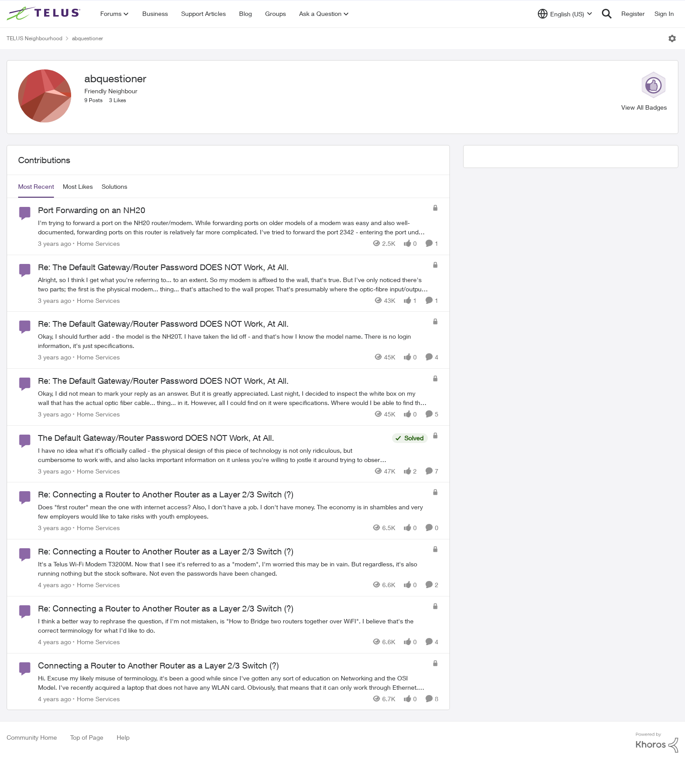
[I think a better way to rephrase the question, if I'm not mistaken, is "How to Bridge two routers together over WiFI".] (233, 625)
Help (123, 737)
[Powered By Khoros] (657, 743)
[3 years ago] (54, 243)
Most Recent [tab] (36, 186)
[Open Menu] (672, 38)
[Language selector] (565, 14)
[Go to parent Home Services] (96, 243)
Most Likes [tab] (78, 186)
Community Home (32, 737)
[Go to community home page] (45, 14)
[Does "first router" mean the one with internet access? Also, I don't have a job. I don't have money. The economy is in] (233, 511)
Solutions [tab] (114, 186)
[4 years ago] (54, 584)
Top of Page (86, 737)
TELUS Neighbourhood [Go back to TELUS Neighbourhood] (34, 38)
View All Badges (644, 107)
